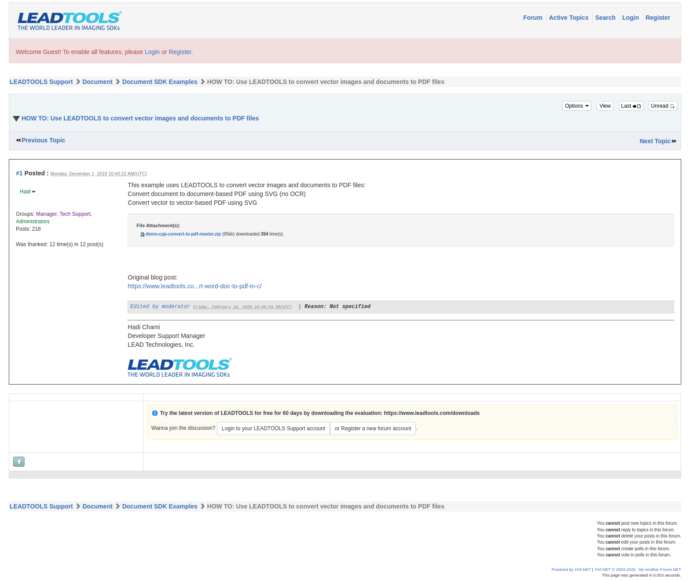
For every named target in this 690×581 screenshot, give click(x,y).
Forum (533, 17)
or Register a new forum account (373, 428)
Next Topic (655, 141)
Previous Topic (43, 140)
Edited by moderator (160, 307)
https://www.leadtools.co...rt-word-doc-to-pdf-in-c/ (194, 286)
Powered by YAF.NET (571, 569)
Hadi (25, 192)
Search (606, 17)
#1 (19, 173)
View (605, 106)
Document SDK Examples (160, 81)
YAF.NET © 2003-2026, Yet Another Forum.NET (637, 569)
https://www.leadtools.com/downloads (432, 413)
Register (658, 17)
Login (631, 17)
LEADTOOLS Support (41, 81)
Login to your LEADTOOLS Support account (273, 428)
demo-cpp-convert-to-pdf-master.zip (183, 234)
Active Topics (569, 17)
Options (577, 106)
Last (631, 106)
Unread (663, 106)
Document (97, 81)
